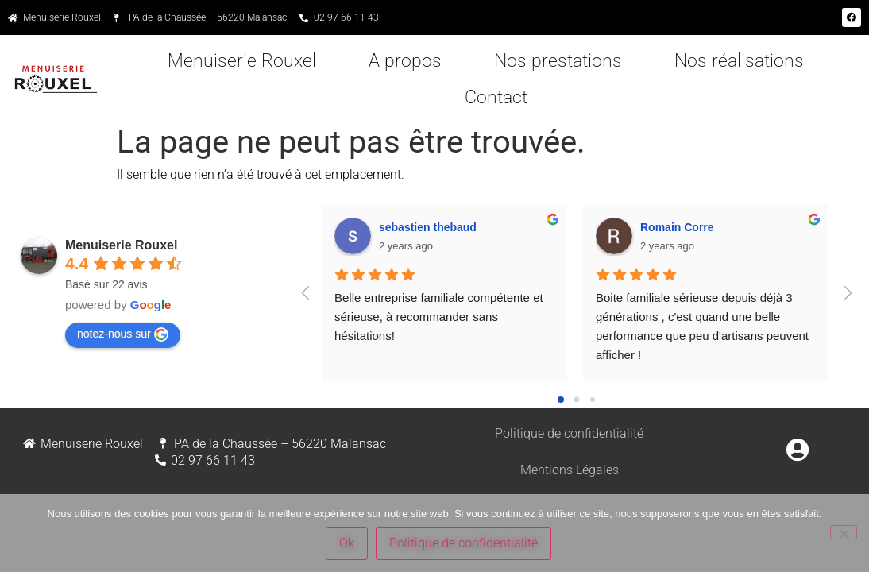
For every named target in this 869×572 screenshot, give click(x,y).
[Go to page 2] (592, 399)
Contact (496, 97)
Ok (346, 543)
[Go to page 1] (577, 399)
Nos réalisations (739, 61)
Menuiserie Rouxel (242, 61)
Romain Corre (677, 227)
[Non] (843, 532)
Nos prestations (558, 61)
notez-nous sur (122, 334)
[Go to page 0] (561, 399)
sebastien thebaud (428, 227)
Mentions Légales (569, 469)
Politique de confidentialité (569, 433)
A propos (405, 61)
